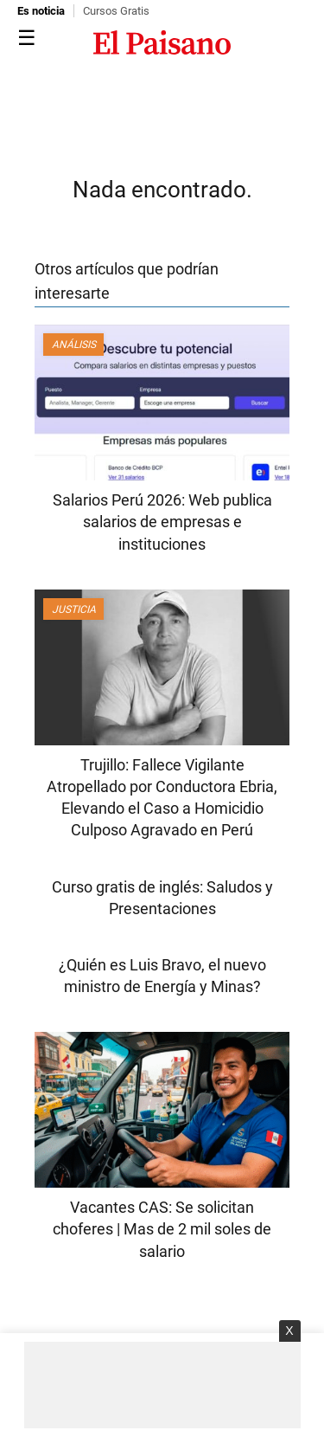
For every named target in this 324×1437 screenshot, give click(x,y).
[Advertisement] (162, 1385)
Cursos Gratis (116, 10)
